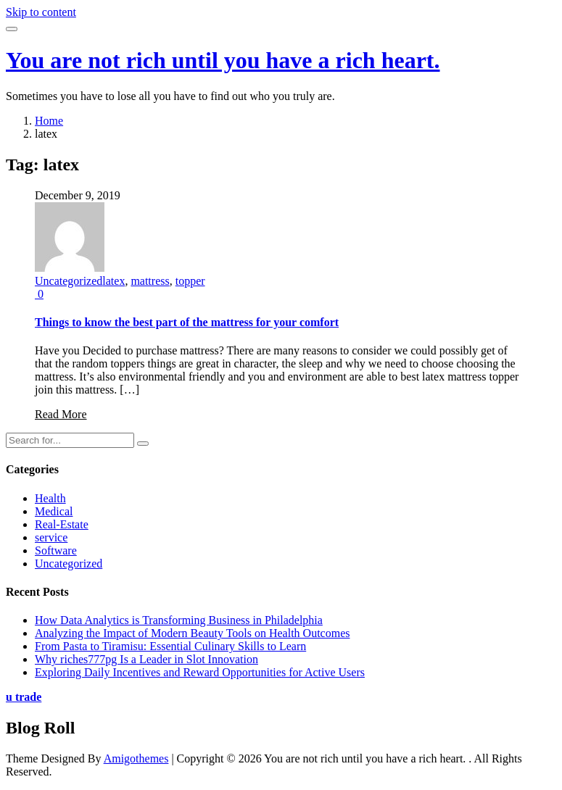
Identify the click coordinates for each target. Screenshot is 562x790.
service (51, 537)
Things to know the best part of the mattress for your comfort (187, 322)
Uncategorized (68, 281)
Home (49, 121)
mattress (150, 281)
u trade (23, 697)
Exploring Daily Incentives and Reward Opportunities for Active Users (200, 672)
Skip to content (41, 12)
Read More (61, 414)
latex (113, 281)
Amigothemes (136, 758)
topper (190, 281)
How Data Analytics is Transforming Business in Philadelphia (179, 620)
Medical (54, 511)
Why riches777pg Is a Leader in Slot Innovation (146, 659)
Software (56, 550)
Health (50, 498)
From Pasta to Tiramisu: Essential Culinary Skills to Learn (170, 646)
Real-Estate (61, 524)
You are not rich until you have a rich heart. (223, 60)
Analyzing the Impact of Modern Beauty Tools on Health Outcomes (192, 633)
